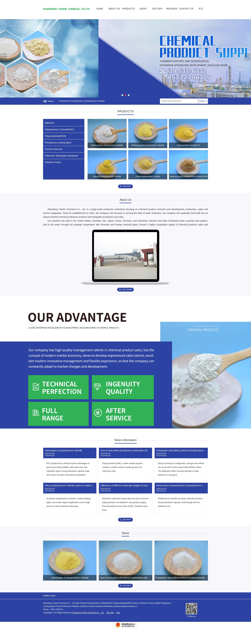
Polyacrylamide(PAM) (55, 136)
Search (202, 101)
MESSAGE (171, 8)
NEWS (143, 8)
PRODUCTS (128, 8)
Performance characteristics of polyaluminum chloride (82, 101)
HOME (99, 8)
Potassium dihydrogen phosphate (61, 155)
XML (118, 613)
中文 (200, 8)
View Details (125, 289)
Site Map (110, 613)
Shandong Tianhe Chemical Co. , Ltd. (88, 613)
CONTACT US (186, 8)
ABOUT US (114, 8)
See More (125, 186)
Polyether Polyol (53, 162)
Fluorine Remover (53, 149)
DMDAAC (49, 123)
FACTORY (157, 8)
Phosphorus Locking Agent (58, 142)
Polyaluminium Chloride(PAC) (59, 129)
